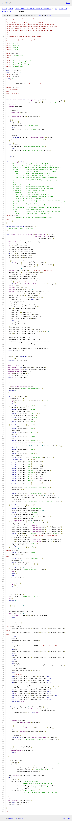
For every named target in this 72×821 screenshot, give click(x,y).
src (56, 9)
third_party (63, 9)
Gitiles (11, 818)
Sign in (68, 3)
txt (64, 818)
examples (13, 11)
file (39, 16)
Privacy (16, 818)
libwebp (5, 11)
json (68, 818)
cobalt (4, 9)
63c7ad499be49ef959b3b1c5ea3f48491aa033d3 (33, 9)
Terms (21, 818)
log (44, 16)
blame (49, 16)
